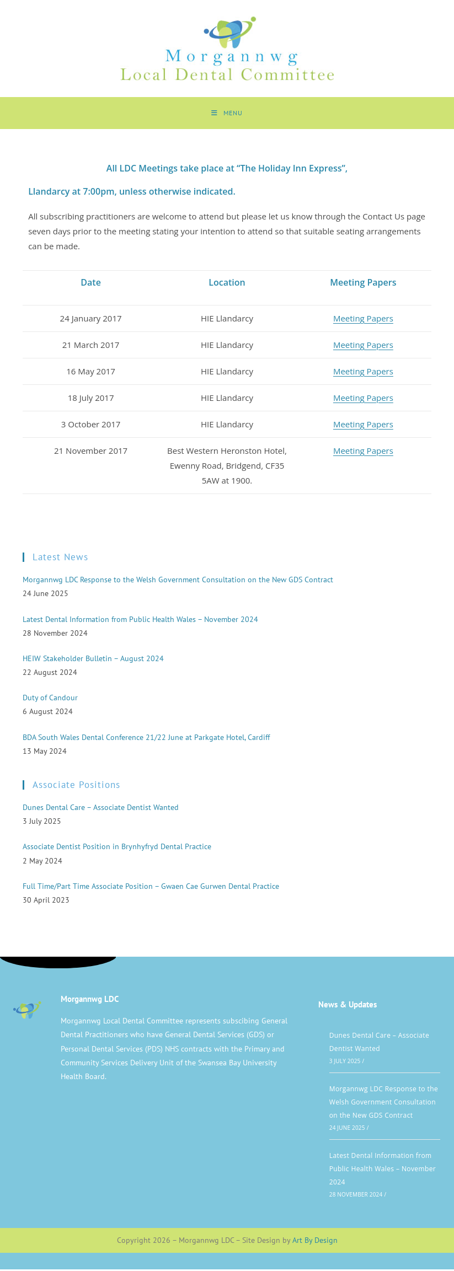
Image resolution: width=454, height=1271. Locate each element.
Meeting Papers (363, 319)
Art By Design (315, 1241)
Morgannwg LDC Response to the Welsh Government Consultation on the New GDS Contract (383, 1103)
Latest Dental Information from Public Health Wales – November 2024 (382, 1170)
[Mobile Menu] (227, 113)
